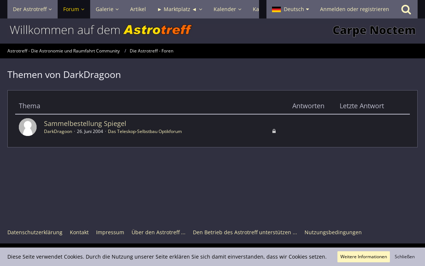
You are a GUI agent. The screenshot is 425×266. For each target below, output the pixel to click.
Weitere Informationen (363, 256)
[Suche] (406, 9)
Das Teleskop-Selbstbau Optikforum (145, 131)
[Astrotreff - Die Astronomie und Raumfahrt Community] (212, 31)
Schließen (405, 256)
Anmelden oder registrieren (354, 9)
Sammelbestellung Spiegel (85, 123)
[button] (290, 9)
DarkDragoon (58, 131)
